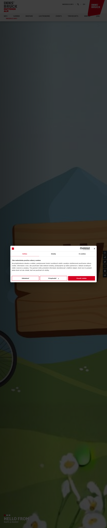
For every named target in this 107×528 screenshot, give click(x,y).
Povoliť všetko (82, 278)
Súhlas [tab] (24, 254)
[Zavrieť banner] (94, 248)
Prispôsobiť (53, 278)
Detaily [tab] (53, 254)
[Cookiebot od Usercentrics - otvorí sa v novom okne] (81, 248)
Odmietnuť (25, 278)
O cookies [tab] (82, 254)
